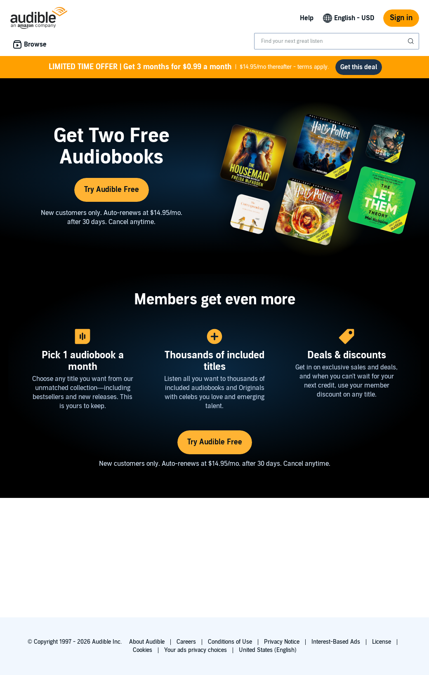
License (381, 641)
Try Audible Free (111, 189)
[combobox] (336, 41)
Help (307, 18)
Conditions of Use (230, 641)
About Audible (147, 641)
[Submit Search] (411, 41)
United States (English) (268, 650)
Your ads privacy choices (195, 650)
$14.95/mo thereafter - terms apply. (189, 67)
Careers (186, 641)
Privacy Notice (281, 641)
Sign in (401, 18)
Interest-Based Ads (335, 641)
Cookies (142, 650)
